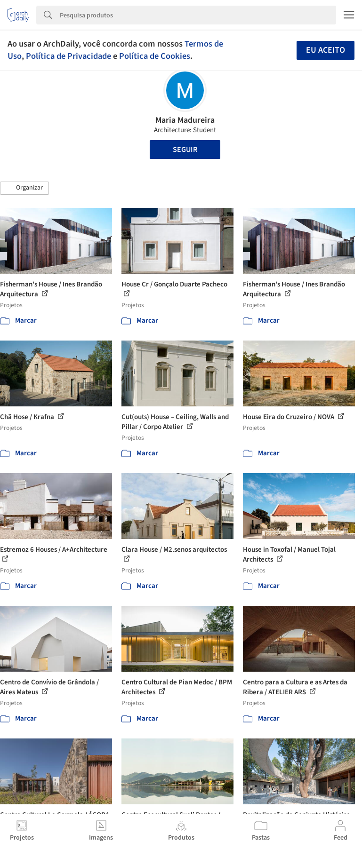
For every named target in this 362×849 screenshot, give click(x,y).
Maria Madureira (185, 120)
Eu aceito (325, 50)
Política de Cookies (154, 56)
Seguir (185, 149)
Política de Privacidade (68, 56)
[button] (24, 188)
